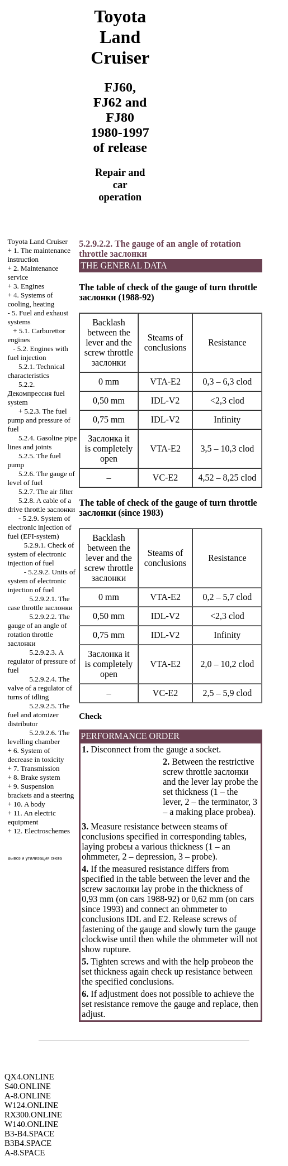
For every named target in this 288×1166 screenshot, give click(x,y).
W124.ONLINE (31, 1105)
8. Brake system (36, 777)
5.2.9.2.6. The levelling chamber (39, 737)
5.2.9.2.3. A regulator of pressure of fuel (42, 661)
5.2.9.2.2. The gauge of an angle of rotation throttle (39, 629)
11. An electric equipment (32, 817)
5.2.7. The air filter (45, 491)
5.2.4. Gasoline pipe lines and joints (42, 442)
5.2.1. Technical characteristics (36, 371)
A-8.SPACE (24, 1152)
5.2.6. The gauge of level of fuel (41, 478)
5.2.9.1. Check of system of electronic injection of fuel (41, 554)
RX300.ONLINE (33, 1114)
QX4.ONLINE (29, 1076)
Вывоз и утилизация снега (35, 858)
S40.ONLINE (27, 1086)
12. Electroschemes (41, 831)
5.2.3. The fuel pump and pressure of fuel (39, 420)
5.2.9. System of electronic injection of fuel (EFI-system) (40, 527)
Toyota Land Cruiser (38, 241)
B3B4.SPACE (27, 1143)
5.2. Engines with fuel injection (38, 353)
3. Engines (28, 286)
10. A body (29, 804)
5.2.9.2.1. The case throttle (40, 603)
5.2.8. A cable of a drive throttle (41, 505)
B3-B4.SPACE (29, 1133)
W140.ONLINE (31, 1124)
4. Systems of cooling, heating (31, 299)
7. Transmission (36, 768)
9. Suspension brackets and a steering (41, 790)
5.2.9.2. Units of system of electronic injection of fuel (41, 581)
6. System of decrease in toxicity (36, 755)
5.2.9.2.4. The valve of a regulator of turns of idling (40, 688)
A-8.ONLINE (27, 1095)
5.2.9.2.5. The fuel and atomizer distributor (39, 715)
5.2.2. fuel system (36, 393)
